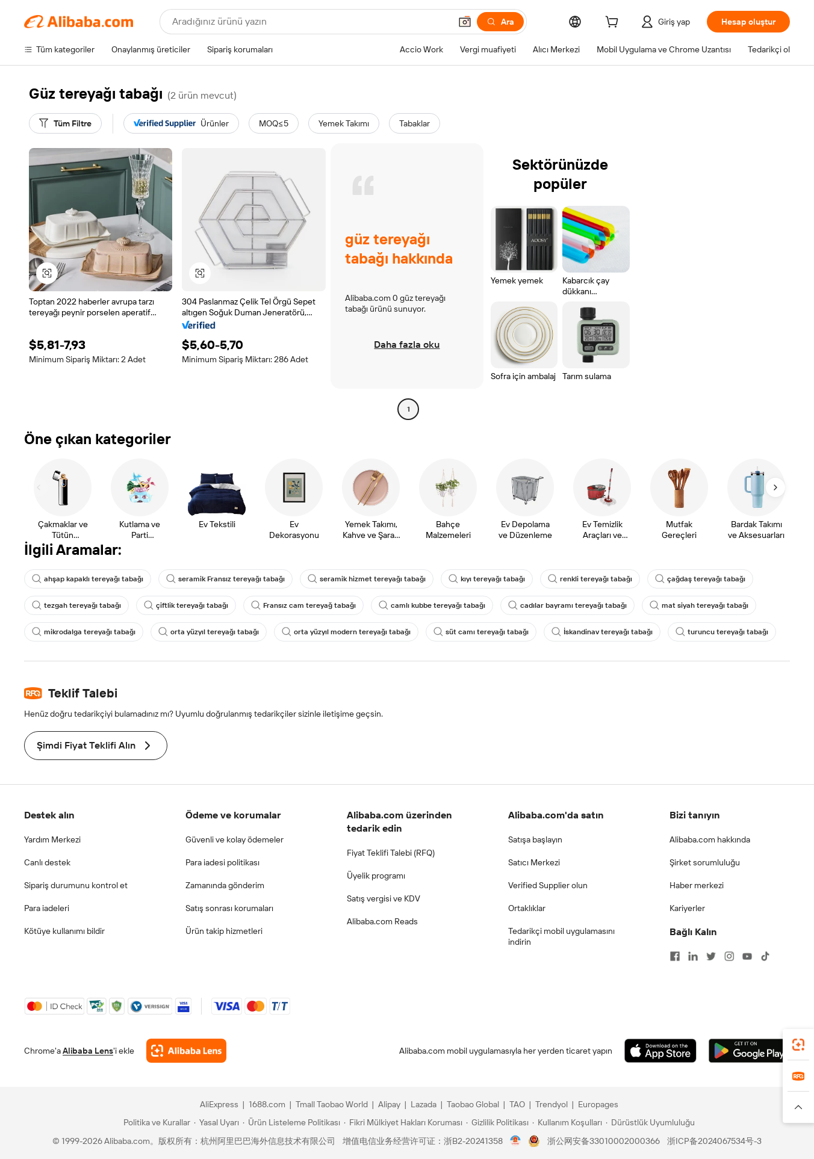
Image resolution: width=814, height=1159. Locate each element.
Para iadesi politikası (222, 862)
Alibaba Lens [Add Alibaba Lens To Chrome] (88, 1050)
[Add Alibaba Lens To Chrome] (186, 1051)
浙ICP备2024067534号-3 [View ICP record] (714, 1141)
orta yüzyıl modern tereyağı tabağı (346, 632)
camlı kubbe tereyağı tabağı (432, 605)
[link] (798, 1044)
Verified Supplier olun (548, 885)
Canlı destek (47, 862)
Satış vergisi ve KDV (383, 898)
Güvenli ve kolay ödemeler (234, 839)
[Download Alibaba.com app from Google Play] (749, 1051)
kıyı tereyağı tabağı (487, 579)
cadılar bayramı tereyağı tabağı (567, 605)
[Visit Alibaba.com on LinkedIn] (693, 956)
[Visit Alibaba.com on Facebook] (675, 956)
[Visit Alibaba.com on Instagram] (729, 956)
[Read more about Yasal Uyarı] (216, 1122)
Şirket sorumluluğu (705, 862)
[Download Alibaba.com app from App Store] (660, 1051)
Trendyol (551, 1104)
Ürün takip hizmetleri (224, 931)
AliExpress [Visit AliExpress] (219, 1104)
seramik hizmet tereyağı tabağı (367, 579)
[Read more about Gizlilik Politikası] (497, 1122)
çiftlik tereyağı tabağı (186, 605)
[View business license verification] (515, 1141)
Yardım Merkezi (52, 839)
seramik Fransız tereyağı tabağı (225, 579)
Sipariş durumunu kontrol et (76, 885)
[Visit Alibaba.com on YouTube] (747, 956)
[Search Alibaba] (310, 21)
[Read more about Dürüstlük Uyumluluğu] (650, 1122)
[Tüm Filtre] (65, 123)
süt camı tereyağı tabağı (481, 632)
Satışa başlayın (535, 839)
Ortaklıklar (526, 908)
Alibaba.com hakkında (710, 839)
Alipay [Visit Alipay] (389, 1104)
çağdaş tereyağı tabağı (700, 579)
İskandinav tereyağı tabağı (602, 632)
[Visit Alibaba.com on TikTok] (765, 956)
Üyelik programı (376, 875)
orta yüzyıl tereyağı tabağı (208, 632)
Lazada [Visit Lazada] (424, 1104)
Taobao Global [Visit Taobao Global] (473, 1104)
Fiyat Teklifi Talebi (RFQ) (391, 853)
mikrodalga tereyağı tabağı (83, 632)
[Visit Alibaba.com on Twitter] (711, 956)
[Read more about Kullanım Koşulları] (567, 1122)
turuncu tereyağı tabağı (722, 632)
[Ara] (500, 21)
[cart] (614, 23)
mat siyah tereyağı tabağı (699, 605)
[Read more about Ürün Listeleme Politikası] (291, 1122)
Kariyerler (687, 908)
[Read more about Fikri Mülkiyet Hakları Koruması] (403, 1122)
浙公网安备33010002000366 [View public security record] (603, 1141)
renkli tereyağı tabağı (590, 579)
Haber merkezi (697, 885)
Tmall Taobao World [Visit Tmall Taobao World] (332, 1104)
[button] (465, 21)
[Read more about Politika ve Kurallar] (155, 1122)
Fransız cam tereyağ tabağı (303, 605)
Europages (598, 1104)
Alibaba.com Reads (382, 921)
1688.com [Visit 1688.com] (267, 1104)
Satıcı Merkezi (534, 862)
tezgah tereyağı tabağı (76, 605)
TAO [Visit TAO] (517, 1104)
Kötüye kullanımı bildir (64, 931)
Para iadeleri (46, 908)
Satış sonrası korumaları (229, 908)
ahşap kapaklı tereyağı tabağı (87, 579)
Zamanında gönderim (224, 885)
